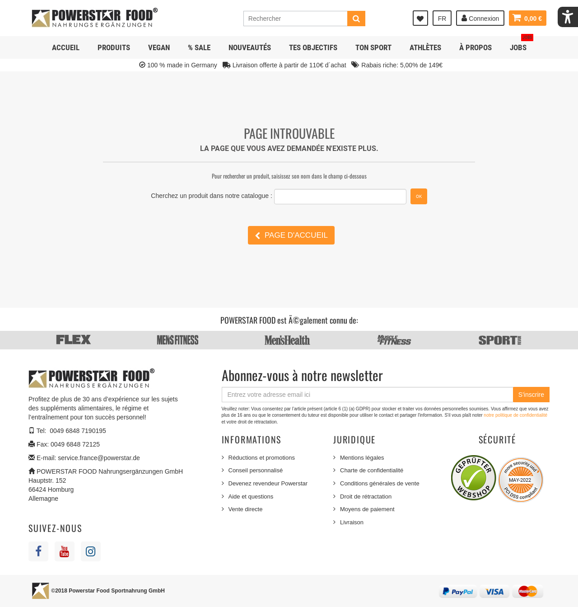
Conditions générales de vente (380, 483)
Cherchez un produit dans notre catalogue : (211, 195)
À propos (475, 47)
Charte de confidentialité (371, 470)
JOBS (521, 44)
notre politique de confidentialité (515, 415)
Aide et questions (251, 496)
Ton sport (373, 47)
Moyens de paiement (367, 509)
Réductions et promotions (261, 457)
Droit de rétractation (366, 496)
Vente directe (245, 509)
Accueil (65, 47)
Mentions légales (362, 457)
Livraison (352, 522)
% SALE (199, 47)
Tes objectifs (313, 47)
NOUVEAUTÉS (249, 47)
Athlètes (425, 47)
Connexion (480, 18)
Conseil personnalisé (255, 470)
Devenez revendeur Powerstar (268, 483)
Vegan (159, 47)
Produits (114, 47)
